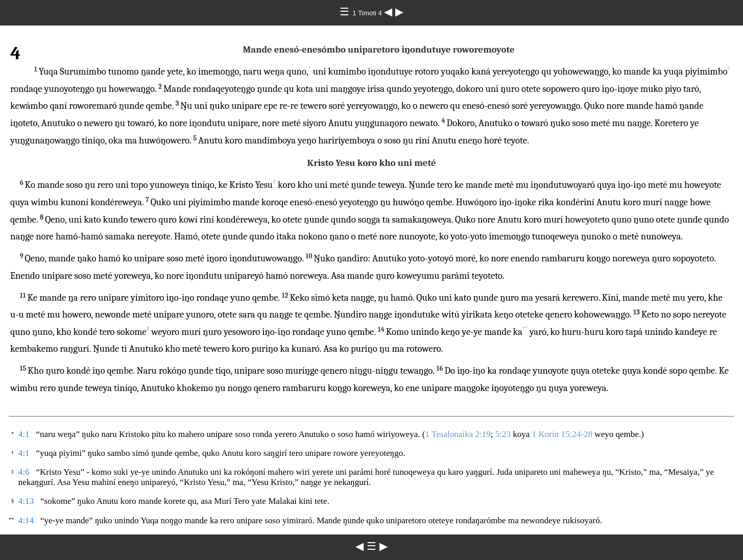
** (525, 328)
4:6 (24, 472)
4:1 (24, 434)
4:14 (26, 520)
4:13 (26, 501)
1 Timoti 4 (368, 13)
